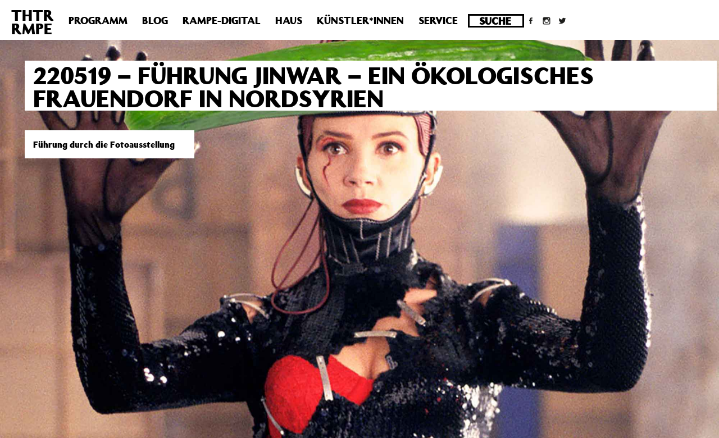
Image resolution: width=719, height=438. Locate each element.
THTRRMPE (32, 21)
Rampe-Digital (222, 20)
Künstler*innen (360, 20)
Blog (155, 20)
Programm (98, 20)
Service (438, 20)
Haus (288, 20)
